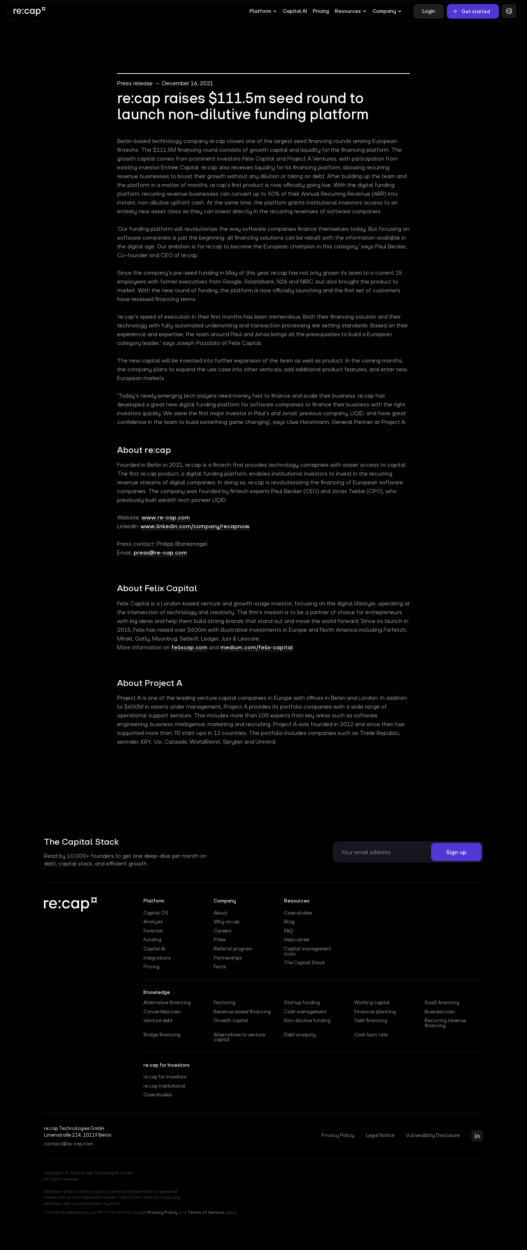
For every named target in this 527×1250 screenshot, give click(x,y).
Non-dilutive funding (307, 1020)
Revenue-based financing (242, 1011)
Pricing (321, 11)
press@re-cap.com (160, 552)
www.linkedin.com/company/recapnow (195, 526)
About (220, 913)
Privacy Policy (337, 1135)
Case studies (298, 913)
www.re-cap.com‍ (166, 517)
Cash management (305, 1011)
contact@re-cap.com (68, 1143)
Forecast (153, 931)
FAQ (289, 931)
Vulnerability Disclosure (433, 1135)
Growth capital (231, 1020)
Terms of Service (205, 1212)
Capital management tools (307, 951)
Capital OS (155, 913)
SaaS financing (442, 1002)
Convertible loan (162, 1011)
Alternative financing (167, 1002)
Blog (289, 921)
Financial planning (375, 1011)
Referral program (233, 948)
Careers (222, 931)
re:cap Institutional (164, 1086)
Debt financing (370, 1020)
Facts (220, 966)
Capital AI (295, 11)
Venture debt (157, 1020)
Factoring (224, 1002)
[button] (263, 11)
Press (220, 939)
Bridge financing (161, 1034)
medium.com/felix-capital (256, 647)
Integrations (157, 958)
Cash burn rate (371, 1034)
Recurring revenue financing (445, 1023)
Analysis (152, 921)
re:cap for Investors (164, 1077)
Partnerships (228, 958)
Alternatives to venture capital (239, 1037)
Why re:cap (226, 921)
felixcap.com (189, 647)
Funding (152, 939)
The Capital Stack (304, 962)
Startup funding (302, 1002)
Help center (297, 939)
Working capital (372, 1002)
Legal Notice (380, 1135)
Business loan (440, 1011)
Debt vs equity (300, 1034)
